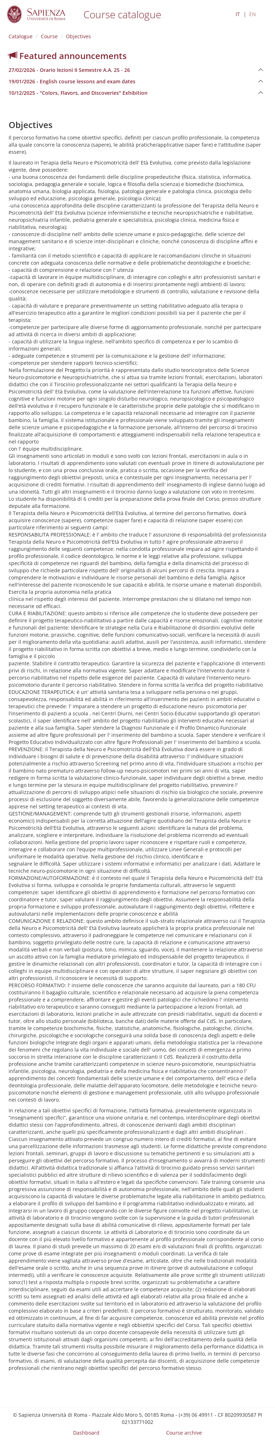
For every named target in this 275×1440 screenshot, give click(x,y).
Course (49, 36)
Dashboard (86, 1432)
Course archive (184, 1432)
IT (238, 14)
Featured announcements (68, 56)
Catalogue (21, 36)
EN (252, 14)
